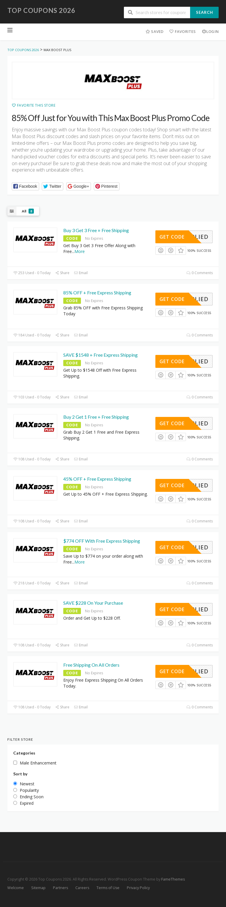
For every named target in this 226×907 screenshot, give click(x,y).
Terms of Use (108, 887)
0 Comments (200, 272)
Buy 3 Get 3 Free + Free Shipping (96, 230)
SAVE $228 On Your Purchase (93, 603)
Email (81, 272)
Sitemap (38, 887)
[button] (25, 186)
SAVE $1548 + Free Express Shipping (100, 355)
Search (204, 12)
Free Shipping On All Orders (91, 665)
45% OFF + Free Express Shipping (97, 479)
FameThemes (173, 879)
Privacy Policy (138, 887)
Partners (60, 887)
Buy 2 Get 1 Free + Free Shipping (96, 417)
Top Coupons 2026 (41, 10)
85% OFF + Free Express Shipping (97, 292)
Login (210, 31)
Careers (82, 887)
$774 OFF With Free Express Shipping (101, 541)
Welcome (15, 887)
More (79, 251)
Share (62, 272)
